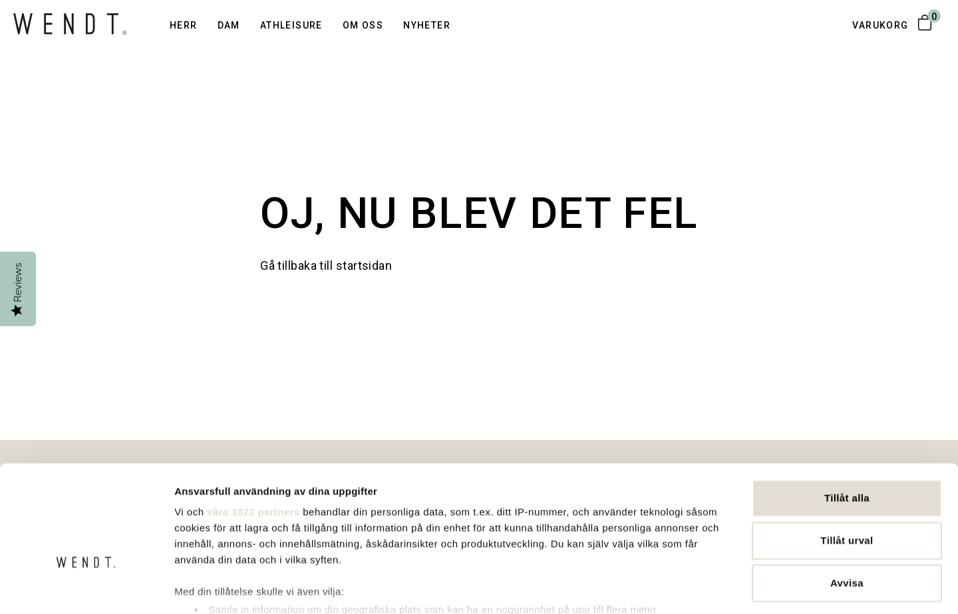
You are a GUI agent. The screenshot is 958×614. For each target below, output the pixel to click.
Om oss (363, 25)
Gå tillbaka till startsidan (326, 265)
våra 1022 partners (253, 424)
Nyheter (426, 25)
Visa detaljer (724, 587)
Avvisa (847, 495)
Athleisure (291, 25)
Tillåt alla (847, 410)
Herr (184, 25)
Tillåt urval (846, 453)
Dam (229, 25)
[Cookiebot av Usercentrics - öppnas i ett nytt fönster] (86, 588)
